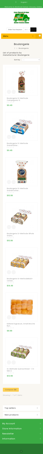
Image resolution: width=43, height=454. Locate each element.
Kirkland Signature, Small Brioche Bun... (21, 325)
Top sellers (10, 408)
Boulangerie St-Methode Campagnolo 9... (17, 99)
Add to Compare (14, 92)
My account (8, 423)
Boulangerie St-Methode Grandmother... (17, 189)
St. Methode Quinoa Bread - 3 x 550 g (20, 370)
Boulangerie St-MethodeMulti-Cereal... (20, 279)
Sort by (17, 60)
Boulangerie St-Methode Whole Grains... (20, 234)
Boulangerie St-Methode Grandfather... (17, 144)
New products (12, 415)
